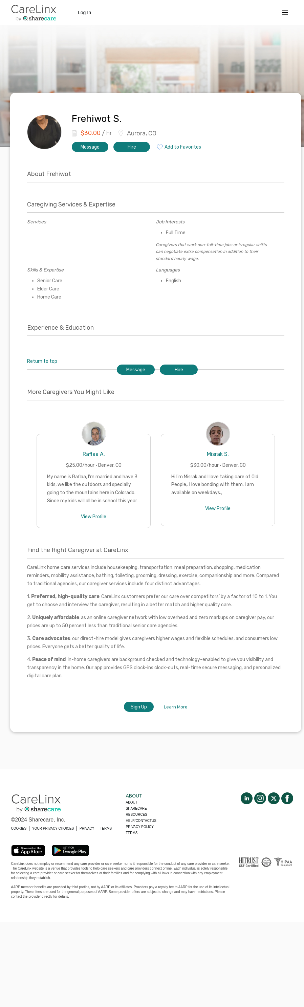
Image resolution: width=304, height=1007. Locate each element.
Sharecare (136, 808)
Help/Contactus (141, 821)
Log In (84, 12)
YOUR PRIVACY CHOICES (53, 828)
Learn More (176, 706)
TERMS (106, 828)
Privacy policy (140, 827)
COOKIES (19, 828)
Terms (132, 833)
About (131, 802)
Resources (136, 814)
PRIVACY (87, 828)
